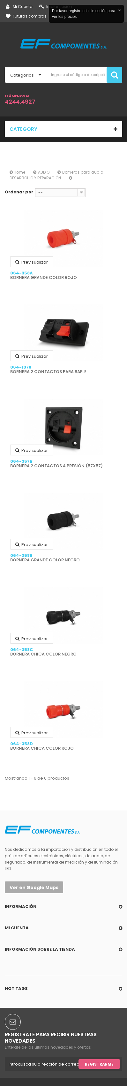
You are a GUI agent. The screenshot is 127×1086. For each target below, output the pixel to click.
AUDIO (43, 172)
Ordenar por (19, 192)
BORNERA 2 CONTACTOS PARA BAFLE (48, 372)
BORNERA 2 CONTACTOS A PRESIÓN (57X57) (56, 466)
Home (17, 172)
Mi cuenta (17, 928)
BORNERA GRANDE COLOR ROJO (43, 278)
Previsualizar (31, 262)
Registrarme (99, 1064)
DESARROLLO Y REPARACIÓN (35, 178)
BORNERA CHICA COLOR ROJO (42, 748)
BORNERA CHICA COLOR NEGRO (43, 654)
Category (23, 129)
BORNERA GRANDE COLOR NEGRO (45, 560)
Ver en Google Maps (34, 887)
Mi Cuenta (19, 7)
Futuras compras (26, 16)
